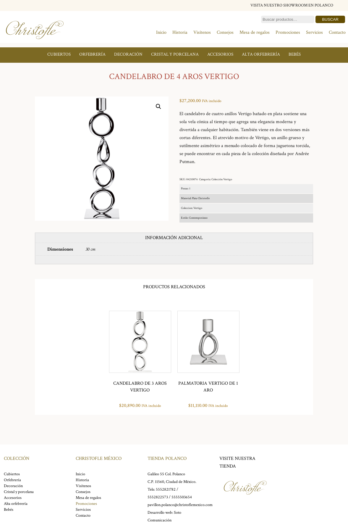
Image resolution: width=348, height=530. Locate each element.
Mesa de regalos (254, 32)
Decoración (128, 54)
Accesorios (220, 54)
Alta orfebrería (261, 54)
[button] (158, 106)
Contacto (337, 32)
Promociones (288, 32)
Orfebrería (92, 54)
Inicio (161, 32)
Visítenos (202, 32)
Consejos (225, 32)
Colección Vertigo (221, 179)
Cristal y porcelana (175, 54)
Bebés (295, 54)
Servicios (314, 32)
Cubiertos (59, 54)
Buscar (330, 19)
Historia (179, 32)
